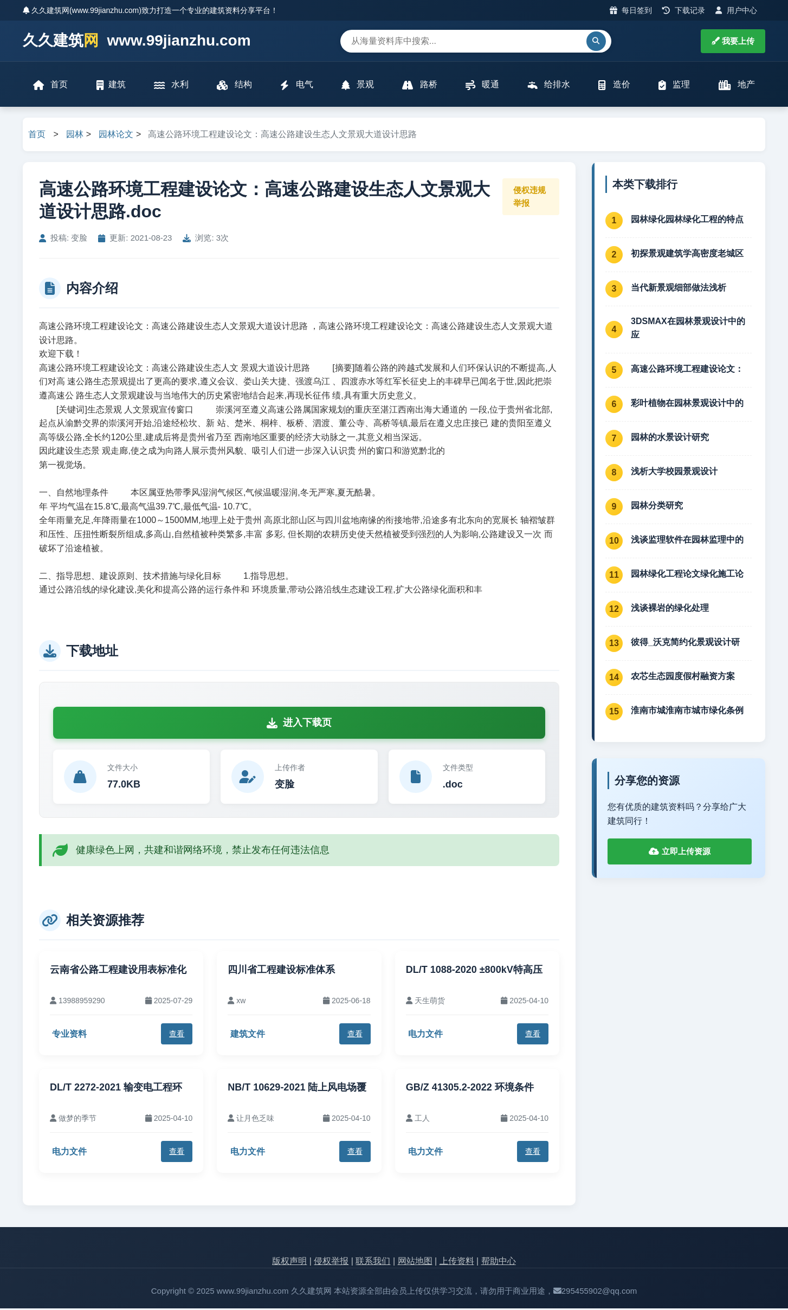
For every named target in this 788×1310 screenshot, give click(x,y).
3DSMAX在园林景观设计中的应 (688, 329)
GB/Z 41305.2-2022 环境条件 (470, 1088)
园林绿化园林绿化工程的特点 (687, 220)
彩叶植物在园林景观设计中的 (687, 404)
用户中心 (736, 10)
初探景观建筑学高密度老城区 (687, 254)
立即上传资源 (679, 852)
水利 (171, 85)
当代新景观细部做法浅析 (678, 288)
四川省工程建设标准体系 (281, 971)
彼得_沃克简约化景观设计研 (685, 643)
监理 (673, 85)
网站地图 (415, 1262)
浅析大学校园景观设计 (674, 472)
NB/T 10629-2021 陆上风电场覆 (297, 1088)
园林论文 (116, 135)
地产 (736, 85)
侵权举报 (331, 1262)
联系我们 (373, 1262)
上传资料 (457, 1262)
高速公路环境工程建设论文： (687, 370)
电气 (296, 85)
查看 (176, 1035)
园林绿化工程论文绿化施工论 (687, 574)
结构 (234, 85)
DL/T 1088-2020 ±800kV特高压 (474, 971)
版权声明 (289, 1262)
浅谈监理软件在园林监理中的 (687, 540)
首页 (51, 85)
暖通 (482, 85)
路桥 (419, 85)
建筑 (111, 85)
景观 (357, 85)
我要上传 (733, 41)
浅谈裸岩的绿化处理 (670, 609)
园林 (74, 135)
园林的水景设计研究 (670, 438)
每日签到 (631, 10)
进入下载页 (299, 724)
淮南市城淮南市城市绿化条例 (687, 711)
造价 (614, 85)
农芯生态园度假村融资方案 (683, 677)
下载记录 (683, 10)
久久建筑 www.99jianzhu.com (137, 41)
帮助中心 (498, 1262)
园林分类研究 (657, 506)
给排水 (548, 85)
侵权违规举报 (529, 197)
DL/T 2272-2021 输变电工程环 (116, 1088)
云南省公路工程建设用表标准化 (118, 971)
